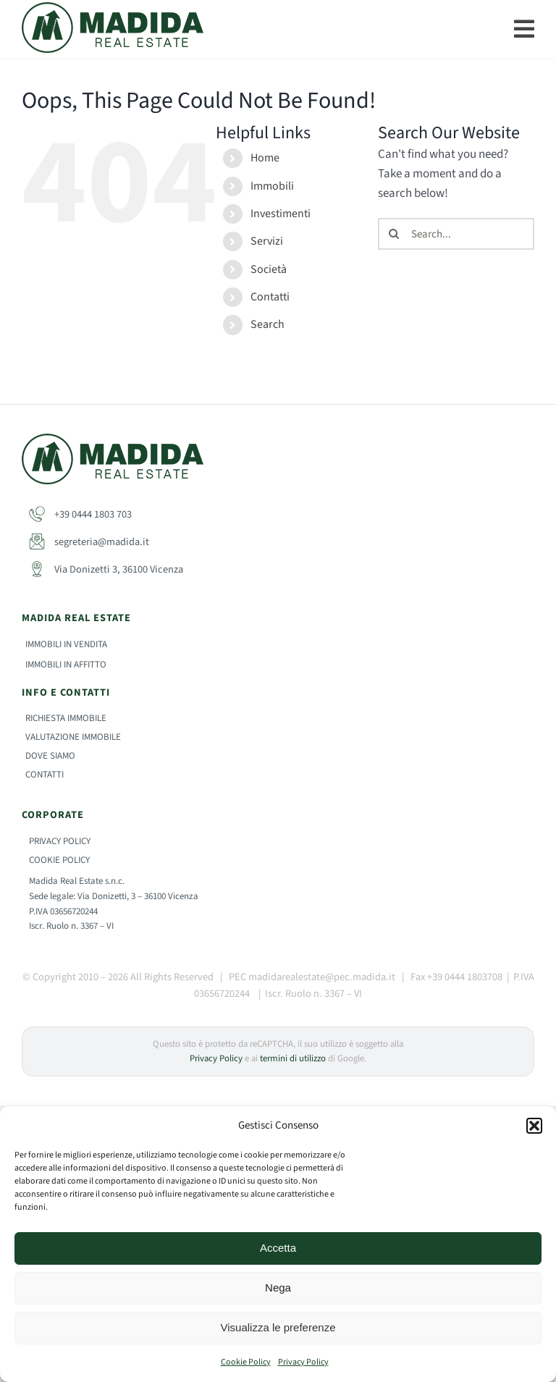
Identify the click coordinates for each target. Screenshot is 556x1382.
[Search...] (456, 234)
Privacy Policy (303, 1362)
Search (267, 324)
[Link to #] (524, 29)
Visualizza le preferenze (278, 1327)
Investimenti (280, 214)
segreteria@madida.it (89, 541)
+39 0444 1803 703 (80, 514)
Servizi (266, 241)
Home (264, 158)
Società (268, 269)
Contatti (270, 297)
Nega (278, 1287)
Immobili (272, 186)
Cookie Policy (246, 1362)
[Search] (394, 234)
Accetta (278, 1248)
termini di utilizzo (293, 1058)
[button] (534, 1125)
